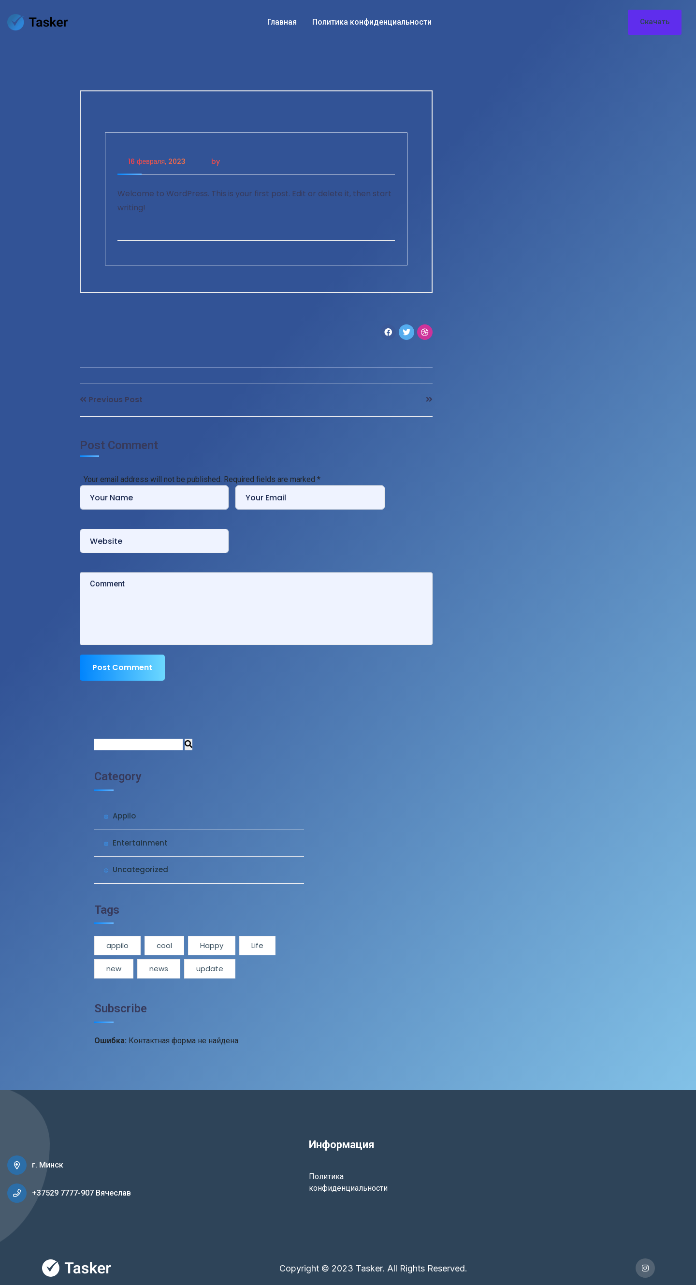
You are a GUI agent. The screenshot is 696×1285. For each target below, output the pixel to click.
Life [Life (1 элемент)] (257, 945)
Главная (282, 22)
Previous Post (115, 399)
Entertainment (140, 843)
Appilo (124, 816)
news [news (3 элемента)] (158, 969)
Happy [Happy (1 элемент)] (211, 945)
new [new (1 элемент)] (113, 969)
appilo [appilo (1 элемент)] (117, 945)
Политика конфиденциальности (372, 22)
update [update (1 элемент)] (209, 969)
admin (233, 161)
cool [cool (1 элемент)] (164, 945)
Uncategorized (140, 869)
